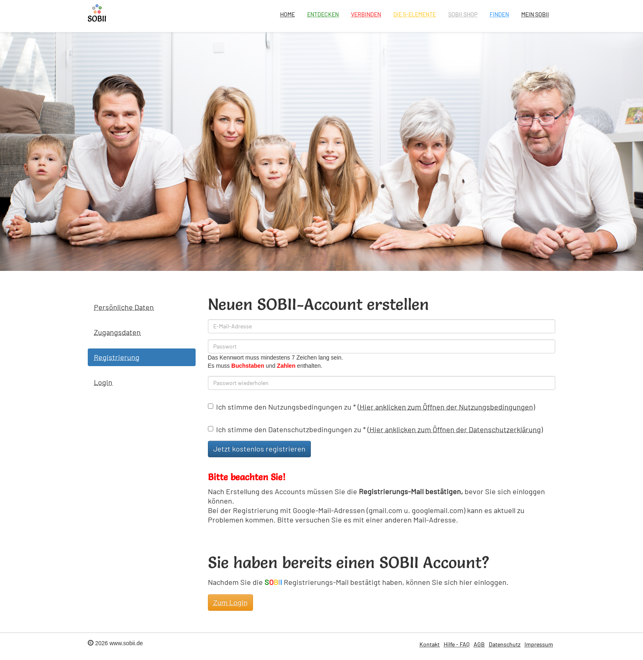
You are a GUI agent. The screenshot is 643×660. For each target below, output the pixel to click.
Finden (499, 14)
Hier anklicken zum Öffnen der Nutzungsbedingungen (446, 406)
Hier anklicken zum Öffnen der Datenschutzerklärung (455, 429)
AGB (479, 644)
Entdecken (323, 14)
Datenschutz (504, 644)
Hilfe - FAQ (457, 644)
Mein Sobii (535, 14)
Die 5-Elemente (414, 14)
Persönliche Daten (124, 307)
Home (287, 14)
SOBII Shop (462, 14)
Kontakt (430, 644)
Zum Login (230, 602)
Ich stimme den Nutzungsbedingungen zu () (371, 406)
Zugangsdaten (117, 332)
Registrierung (116, 357)
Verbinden (366, 14)
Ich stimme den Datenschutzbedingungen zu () (375, 429)
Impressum (538, 644)
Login (103, 382)
